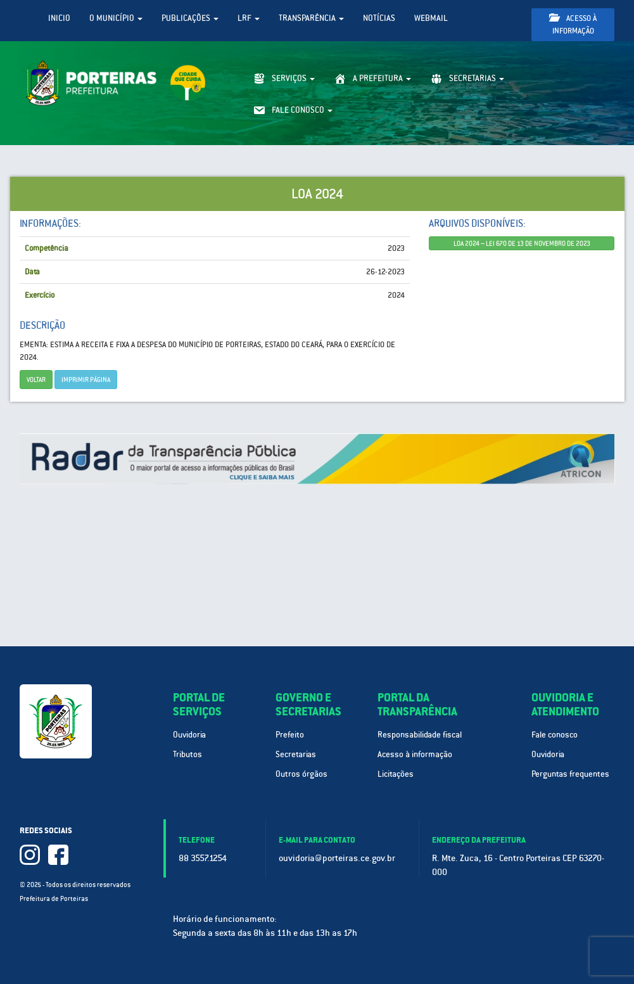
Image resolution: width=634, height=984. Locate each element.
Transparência (311, 18)
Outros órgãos (301, 774)
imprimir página (85, 379)
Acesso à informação (573, 24)
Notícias (379, 18)
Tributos (187, 754)
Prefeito (290, 734)
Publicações (190, 18)
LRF (249, 18)
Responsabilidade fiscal (419, 734)
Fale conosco (554, 734)
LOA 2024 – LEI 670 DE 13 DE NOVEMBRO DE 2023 (521, 243)
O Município (116, 18)
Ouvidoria (189, 734)
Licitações (395, 774)
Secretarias (296, 754)
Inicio (59, 18)
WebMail (431, 18)
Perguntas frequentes (570, 774)
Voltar (36, 379)
